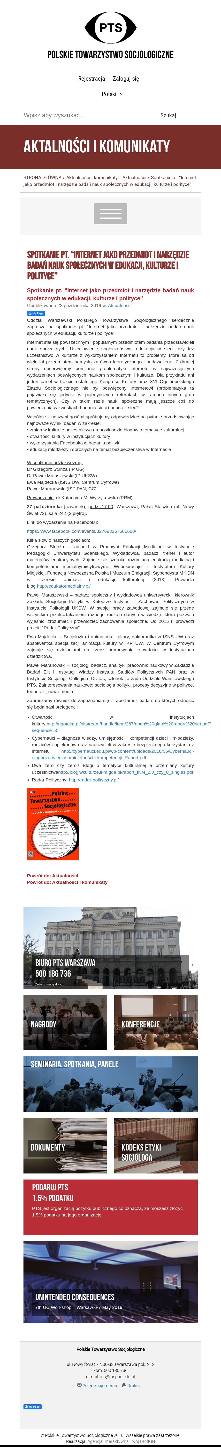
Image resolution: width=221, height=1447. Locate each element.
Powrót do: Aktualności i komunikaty (67, 882)
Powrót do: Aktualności (52, 875)
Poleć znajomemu (97, 1385)
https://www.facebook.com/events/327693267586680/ (81, 531)
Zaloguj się (126, 78)
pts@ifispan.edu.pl (117, 1376)
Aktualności (134, 177)
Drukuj (131, 1385)
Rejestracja (91, 78)
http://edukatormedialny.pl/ (64, 586)
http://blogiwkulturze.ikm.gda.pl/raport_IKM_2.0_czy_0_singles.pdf (125, 772)
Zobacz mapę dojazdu (50, 984)
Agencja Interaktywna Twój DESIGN (121, 1441)
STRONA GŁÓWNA (42, 177)
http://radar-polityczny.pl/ (94, 779)
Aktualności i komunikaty (92, 177)
